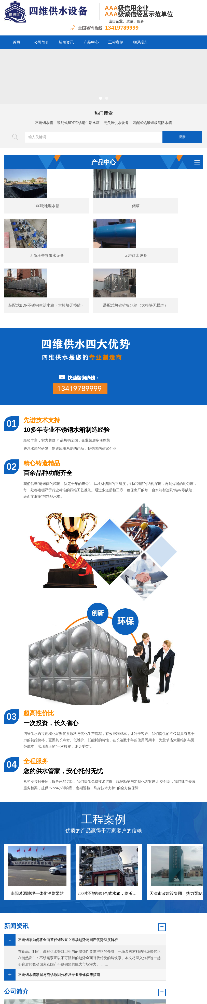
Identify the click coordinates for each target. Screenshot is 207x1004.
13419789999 (122, 27)
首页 (16, 42)
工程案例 (115, 42)
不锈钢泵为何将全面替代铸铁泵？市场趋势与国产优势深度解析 (51, 900)
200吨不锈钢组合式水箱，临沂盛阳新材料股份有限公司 (127, 837)
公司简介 (41, 42)
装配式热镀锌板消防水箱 (152, 123)
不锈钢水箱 (44, 123)
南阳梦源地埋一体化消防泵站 (37, 837)
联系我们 (140, 42)
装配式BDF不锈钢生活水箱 (78, 123)
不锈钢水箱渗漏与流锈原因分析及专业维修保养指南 (48, 953)
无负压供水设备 (116, 123)
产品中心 (91, 42)
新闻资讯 (66, 42)
